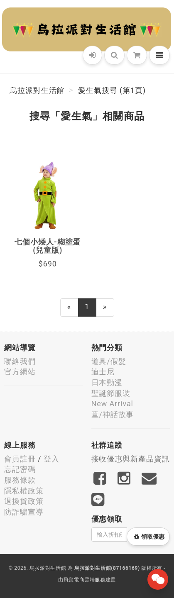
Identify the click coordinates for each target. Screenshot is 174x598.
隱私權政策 (24, 490)
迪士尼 (103, 371)
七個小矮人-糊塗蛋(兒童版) (48, 245)
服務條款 (20, 480)
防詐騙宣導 (24, 512)
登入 (51, 458)
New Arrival (112, 403)
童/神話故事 (112, 414)
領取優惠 (149, 536)
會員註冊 (20, 458)
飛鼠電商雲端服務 (84, 580)
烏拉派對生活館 (37, 90)
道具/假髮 (108, 361)
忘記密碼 (20, 469)
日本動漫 (107, 382)
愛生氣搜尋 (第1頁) (112, 90)
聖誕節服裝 (111, 393)
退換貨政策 (24, 501)
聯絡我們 (20, 361)
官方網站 (20, 371)
